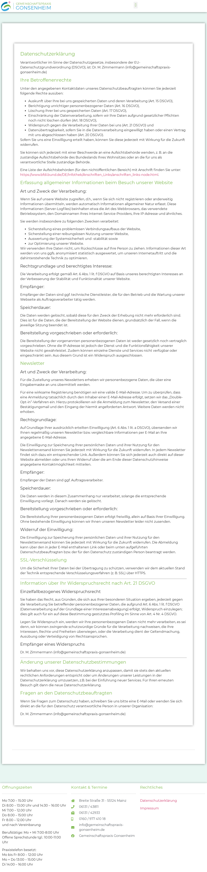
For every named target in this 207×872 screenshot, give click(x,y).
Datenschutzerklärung (158, 801)
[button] (135, 5)
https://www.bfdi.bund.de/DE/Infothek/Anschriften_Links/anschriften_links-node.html (89, 175)
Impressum (149, 808)
